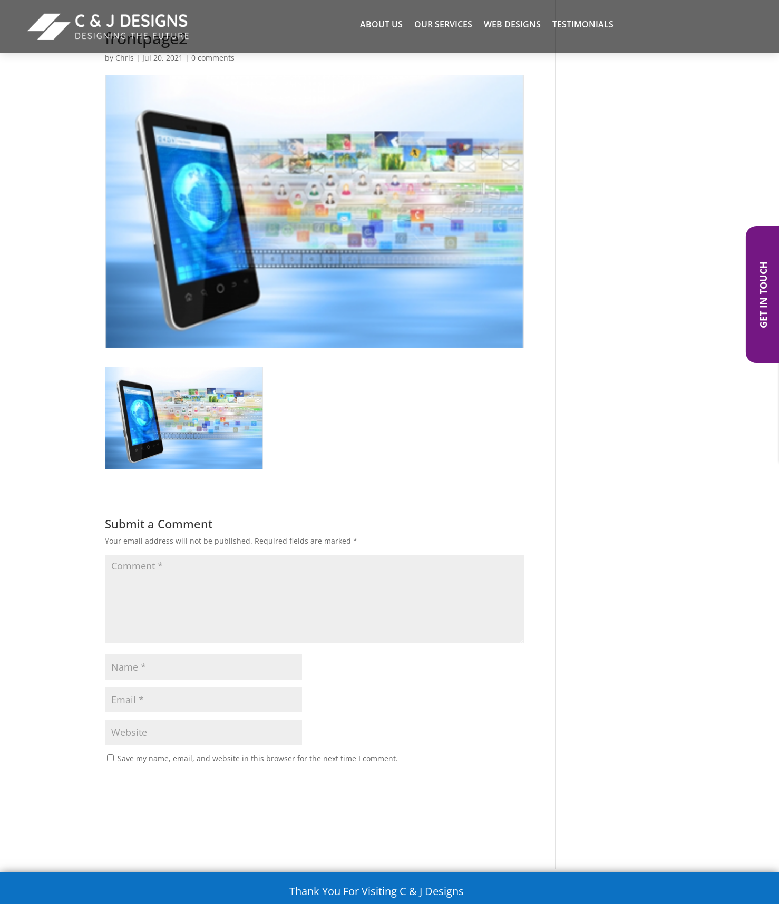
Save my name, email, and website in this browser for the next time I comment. (258, 758)
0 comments (213, 58)
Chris (124, 58)
